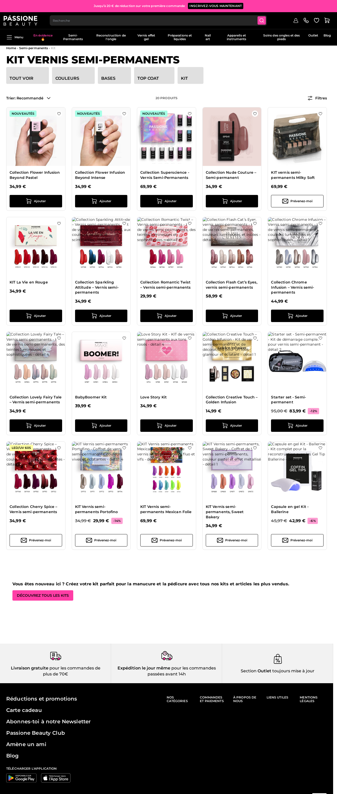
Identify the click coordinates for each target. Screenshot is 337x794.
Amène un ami (26, 744)
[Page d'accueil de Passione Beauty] (23, 19)
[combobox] (161, 19)
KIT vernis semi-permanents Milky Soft (293, 175)
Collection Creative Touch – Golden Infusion (232, 400)
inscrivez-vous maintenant (215, 5)
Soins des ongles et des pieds (281, 37)
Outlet (313, 35)
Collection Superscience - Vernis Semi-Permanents (164, 175)
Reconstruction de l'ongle (111, 37)
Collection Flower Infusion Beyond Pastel (35, 175)
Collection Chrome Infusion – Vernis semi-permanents (292, 287)
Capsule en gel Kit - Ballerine (290, 509)
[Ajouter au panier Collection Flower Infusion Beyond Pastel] (36, 201)
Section (249, 670)
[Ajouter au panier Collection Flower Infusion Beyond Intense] (101, 201)
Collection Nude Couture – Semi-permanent (231, 175)
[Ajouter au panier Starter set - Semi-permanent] (297, 425)
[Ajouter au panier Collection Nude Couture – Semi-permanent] (232, 201)
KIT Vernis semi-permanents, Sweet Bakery (225, 511)
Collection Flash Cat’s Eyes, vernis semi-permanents (231, 285)
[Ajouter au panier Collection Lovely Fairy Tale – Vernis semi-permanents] (36, 425)
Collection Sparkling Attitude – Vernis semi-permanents (97, 287)
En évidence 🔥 (43, 37)
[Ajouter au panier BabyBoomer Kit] (101, 425)
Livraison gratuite (29, 668)
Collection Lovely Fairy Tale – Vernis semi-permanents (36, 400)
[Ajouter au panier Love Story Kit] (166, 425)
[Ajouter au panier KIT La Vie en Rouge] (36, 316)
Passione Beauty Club (35, 733)
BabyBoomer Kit (91, 397)
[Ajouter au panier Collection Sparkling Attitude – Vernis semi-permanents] (101, 316)
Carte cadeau (24, 710)
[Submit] (266, 19)
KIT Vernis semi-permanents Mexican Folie (166, 509)
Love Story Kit (153, 397)
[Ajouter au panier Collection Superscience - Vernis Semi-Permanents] (166, 201)
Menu (14, 37)
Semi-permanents (33, 48)
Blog (327, 35)
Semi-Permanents (73, 37)
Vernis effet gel (146, 37)
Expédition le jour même (144, 668)
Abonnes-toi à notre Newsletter (48, 721)
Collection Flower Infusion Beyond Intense (100, 175)
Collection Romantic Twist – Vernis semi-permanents (165, 285)
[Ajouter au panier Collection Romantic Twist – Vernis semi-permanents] (166, 316)
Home (11, 48)
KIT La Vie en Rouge (29, 282)
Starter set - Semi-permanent (288, 400)
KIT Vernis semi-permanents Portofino (96, 509)
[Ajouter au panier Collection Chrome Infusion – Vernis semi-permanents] (297, 316)
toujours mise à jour (292, 670)
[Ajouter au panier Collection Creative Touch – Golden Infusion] (232, 425)
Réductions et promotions (41, 699)
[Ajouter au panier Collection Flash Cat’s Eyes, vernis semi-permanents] (232, 316)
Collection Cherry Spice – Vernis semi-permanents (33, 509)
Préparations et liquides (180, 37)
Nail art (208, 37)
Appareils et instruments (236, 37)
